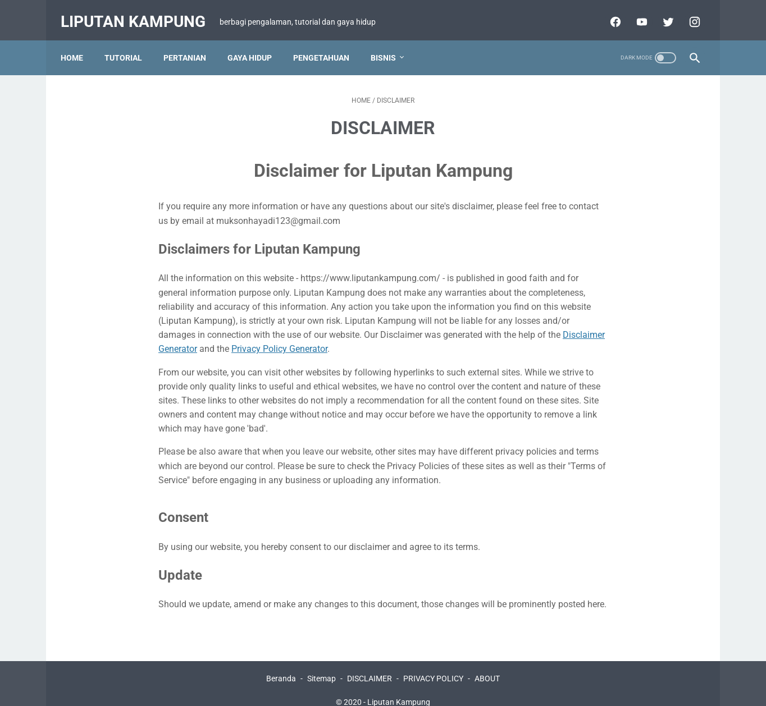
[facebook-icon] (608, 13)
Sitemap (321, 665)
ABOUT (487, 665)
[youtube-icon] (635, 13)
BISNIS (389, 44)
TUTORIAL (129, 44)
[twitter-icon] (661, 13)
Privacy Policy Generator (279, 336)
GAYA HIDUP (255, 44)
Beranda (281, 665)
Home (77, 44)
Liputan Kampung (138, 13)
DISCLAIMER (369, 665)
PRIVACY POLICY (433, 665)
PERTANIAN (190, 44)
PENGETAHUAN (327, 44)
